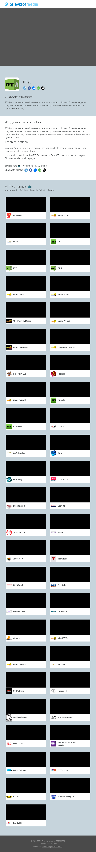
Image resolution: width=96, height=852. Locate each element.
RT (59, 241)
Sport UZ (61, 506)
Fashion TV (62, 691)
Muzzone (61, 664)
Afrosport (17, 638)
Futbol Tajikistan (19, 770)
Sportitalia (62, 585)
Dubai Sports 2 (63, 479)
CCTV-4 (61, 426)
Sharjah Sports (19, 532)
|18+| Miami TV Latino (66, 347)
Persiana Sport (19, 611)
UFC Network (18, 691)
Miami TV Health (19, 400)
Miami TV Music (19, 664)
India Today (17, 743)
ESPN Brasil (18, 585)
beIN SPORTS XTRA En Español (67, 743)
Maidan (61, 532)
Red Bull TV (17, 823)
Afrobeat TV (18, 558)
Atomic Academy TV (66, 796)
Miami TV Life (63, 215)
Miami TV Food (64, 321)
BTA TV (16, 796)
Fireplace (61, 373)
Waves (60, 453)
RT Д (60, 268)
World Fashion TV (20, 717)
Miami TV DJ (63, 638)
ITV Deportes (63, 770)
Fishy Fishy (17, 479)
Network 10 (17, 215)
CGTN (15, 241)
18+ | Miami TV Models (22, 321)
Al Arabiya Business (65, 717)
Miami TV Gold (19, 294)
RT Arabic (62, 400)
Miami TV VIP (63, 294)
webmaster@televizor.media (52, 846)
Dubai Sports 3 (19, 506)
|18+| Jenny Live (19, 373)
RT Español (17, 426)
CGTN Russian (19, 453)
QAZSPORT (62, 611)
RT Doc (16, 268)
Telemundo (62, 558)
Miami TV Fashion (20, 347)
